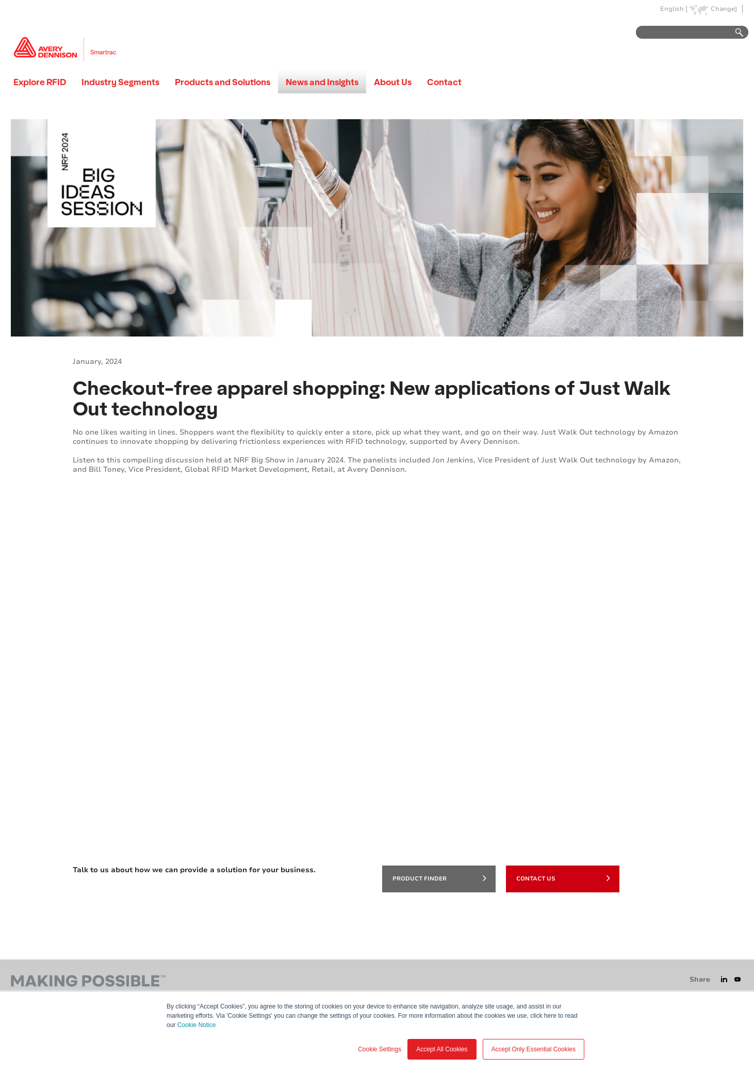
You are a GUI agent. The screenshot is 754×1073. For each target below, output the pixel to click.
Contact (444, 81)
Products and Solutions (222, 81)
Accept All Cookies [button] (441, 1049)
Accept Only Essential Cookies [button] (533, 1049)
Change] (724, 9)
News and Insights (322, 81)
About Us (393, 81)
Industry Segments (120, 81)
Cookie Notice (196, 1025)
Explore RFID (39, 81)
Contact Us (563, 878)
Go (734, 33)
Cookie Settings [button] (379, 1049)
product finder (439, 878)
